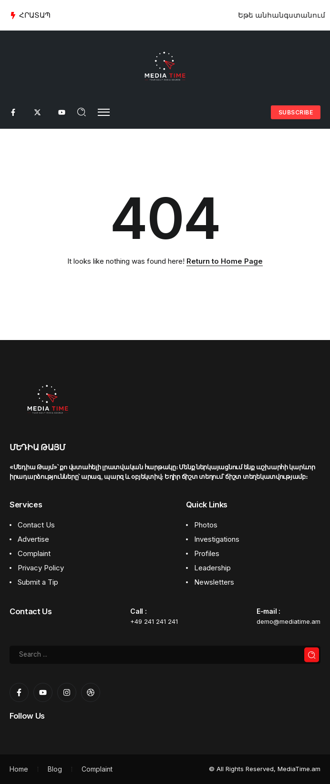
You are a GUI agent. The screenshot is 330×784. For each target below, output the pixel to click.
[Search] (165, 655)
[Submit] (312, 655)
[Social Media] (13, 112)
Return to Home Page (224, 261)
